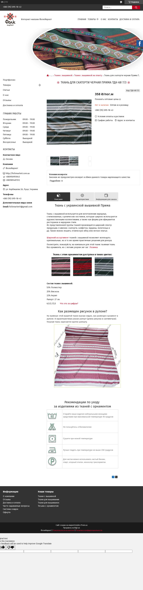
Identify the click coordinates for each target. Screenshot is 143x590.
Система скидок (10, 509)
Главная (82, 19)
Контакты (113, 19)
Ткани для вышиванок (48, 502)
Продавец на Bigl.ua (71, 528)
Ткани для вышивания (48, 499)
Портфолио (9, 80)
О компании (8, 496)
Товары (92, 19)
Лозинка (93, 247)
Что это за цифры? (69, 303)
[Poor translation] (10, 547)
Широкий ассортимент (58, 237)
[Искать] (136, 7)
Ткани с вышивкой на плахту (88, 75)
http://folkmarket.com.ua (17, 173)
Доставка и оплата (129, 19)
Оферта (6, 512)
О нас (103, 19)
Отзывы (7, 100)
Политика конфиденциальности (89, 530)
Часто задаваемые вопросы (16, 506)
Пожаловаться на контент (63, 530)
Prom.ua (84, 525)
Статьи (6, 90)
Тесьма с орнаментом (48, 506)
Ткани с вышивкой (63, 75)
